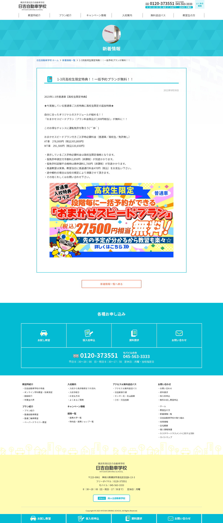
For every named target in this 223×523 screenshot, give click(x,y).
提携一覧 (72, 413)
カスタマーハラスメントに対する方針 (177, 433)
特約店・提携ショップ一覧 (82, 421)
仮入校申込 (89, 335)
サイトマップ (166, 437)
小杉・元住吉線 (122, 399)
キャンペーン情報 (96, 15)
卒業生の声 (29, 399)
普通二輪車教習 (31, 418)
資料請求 (134, 335)
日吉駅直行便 (121, 392)
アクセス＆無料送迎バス (124, 384)
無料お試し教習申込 (169, 399)
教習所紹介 (34, 15)
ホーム (163, 406)
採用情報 (164, 421)
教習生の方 (189, 15)
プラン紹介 (65, 15)
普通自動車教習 (31, 414)
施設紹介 (28, 395)
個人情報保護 (166, 429)
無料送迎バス (158, 15)
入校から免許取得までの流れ (83, 388)
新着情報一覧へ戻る (111, 284)
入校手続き (75, 392)
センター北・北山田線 (125, 395)
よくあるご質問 (77, 399)
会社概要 (164, 425)
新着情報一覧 (68, 60)
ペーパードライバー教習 (35, 422)
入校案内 (127, 15)
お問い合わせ (179, 335)
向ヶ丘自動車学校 (111, 498)
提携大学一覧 (76, 417)
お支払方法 (75, 395)
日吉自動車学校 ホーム (48, 60)
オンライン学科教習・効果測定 (38, 392)
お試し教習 (44, 335)
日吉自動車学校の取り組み (172, 417)
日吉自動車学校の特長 (34, 388)
